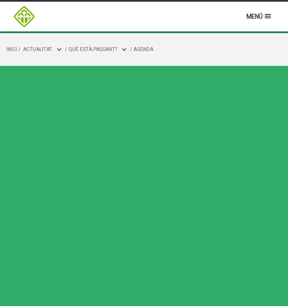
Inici (11, 49)
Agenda (143, 49)
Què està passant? (92, 49)
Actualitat (37, 49)
